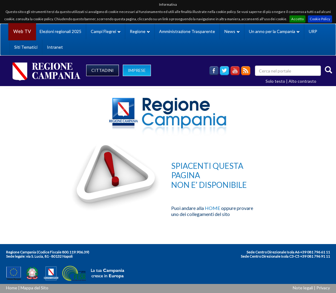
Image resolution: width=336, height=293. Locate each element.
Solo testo (275, 81)
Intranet (55, 47)
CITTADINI (102, 70)
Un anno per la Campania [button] (274, 31)
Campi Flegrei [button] (105, 31)
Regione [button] (140, 31)
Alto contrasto (302, 81)
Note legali (303, 287)
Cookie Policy (320, 19)
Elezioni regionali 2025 (60, 31)
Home (11, 287)
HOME (212, 208)
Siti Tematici (26, 47)
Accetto (297, 19)
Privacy (323, 287)
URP (313, 31)
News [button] (232, 31)
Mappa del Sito (34, 287)
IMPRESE (137, 70)
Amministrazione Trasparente (187, 31)
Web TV (22, 31)
